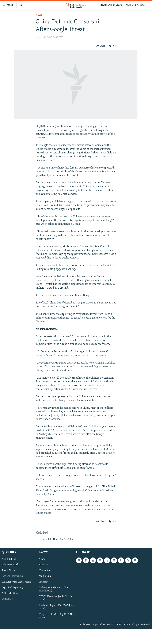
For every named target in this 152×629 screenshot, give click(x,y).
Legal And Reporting (12, 587)
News (39, 15)
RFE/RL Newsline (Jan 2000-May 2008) (56, 598)
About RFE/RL (9, 559)
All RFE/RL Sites (10, 593)
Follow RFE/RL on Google (110, 5)
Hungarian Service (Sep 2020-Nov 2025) (56, 616)
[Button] (100, 46)
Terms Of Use (8, 570)
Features (43, 565)
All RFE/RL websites (135, 5)
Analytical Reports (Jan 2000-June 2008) (56, 607)
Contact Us (7, 599)
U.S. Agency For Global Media (16, 582)
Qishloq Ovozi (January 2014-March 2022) (53, 589)
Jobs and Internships (12, 576)
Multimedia (45, 576)
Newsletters (45, 570)
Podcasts (43, 582)
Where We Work (10, 565)
